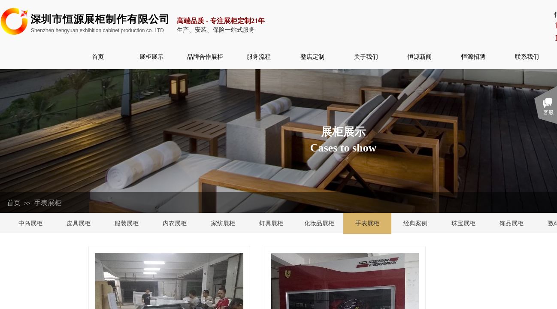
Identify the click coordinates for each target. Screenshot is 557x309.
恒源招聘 (473, 56)
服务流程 (259, 56)
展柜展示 (151, 56)
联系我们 (527, 56)
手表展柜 (47, 202)
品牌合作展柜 (205, 56)
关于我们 (366, 56)
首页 (98, 56)
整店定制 (312, 56)
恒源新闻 (420, 56)
